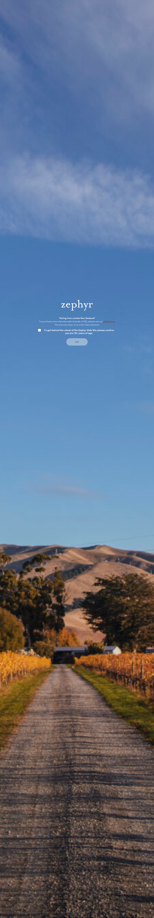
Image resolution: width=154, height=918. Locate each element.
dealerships (109, 321)
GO (77, 341)
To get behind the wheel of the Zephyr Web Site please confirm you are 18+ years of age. (79, 331)
